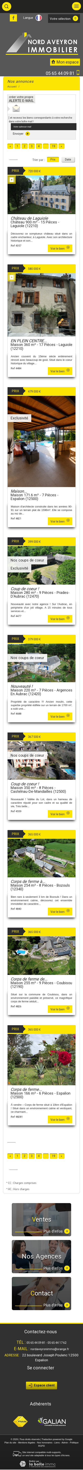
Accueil (12, 86)
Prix (52, 159)
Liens (57, 1442)
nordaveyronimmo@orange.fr (49, 1349)
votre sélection (60, 19)
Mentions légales (26, 1442)
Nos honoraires (44, 1442)
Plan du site (10, 1442)
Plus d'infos (57, 1231)
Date (68, 159)
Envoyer (21, 134)
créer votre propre (21, 99)
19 (53, 146)
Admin (65, 1442)
